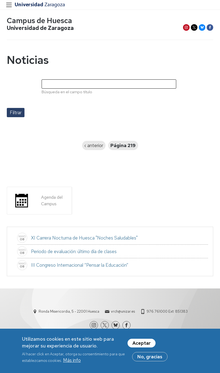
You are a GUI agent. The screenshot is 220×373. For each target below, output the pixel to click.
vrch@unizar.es (123, 311)
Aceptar (141, 345)
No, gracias (149, 358)
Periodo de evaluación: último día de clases (74, 251)
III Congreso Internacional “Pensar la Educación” (79, 265)
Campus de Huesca (39, 20)
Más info (72, 362)
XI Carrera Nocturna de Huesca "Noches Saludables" (84, 238)
